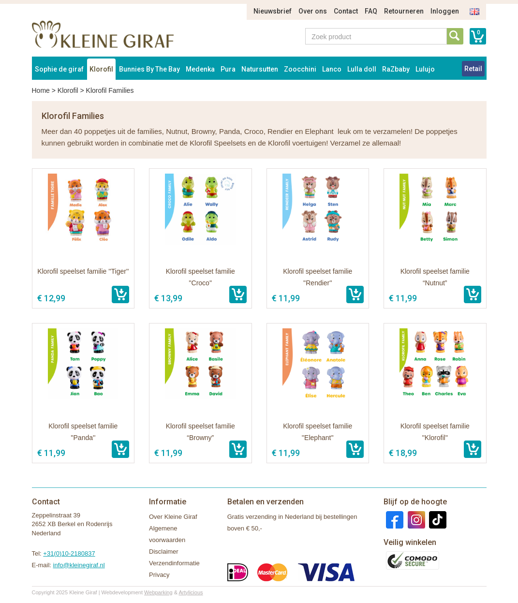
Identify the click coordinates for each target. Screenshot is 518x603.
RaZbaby (396, 69)
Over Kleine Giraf (173, 516)
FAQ (371, 11)
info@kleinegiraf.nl (79, 565)
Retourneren (404, 11)
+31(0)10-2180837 (69, 553)
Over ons (312, 11)
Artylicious (190, 592)
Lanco (331, 69)
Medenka (200, 69)
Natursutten (259, 69)
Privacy (159, 574)
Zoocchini (300, 69)
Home (41, 90)
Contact (346, 11)
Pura (228, 69)
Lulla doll (361, 69)
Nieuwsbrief (272, 11)
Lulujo (425, 69)
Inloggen (444, 11)
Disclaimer (163, 551)
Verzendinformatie (174, 563)
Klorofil (101, 69)
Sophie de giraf (59, 69)
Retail (473, 69)
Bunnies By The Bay (149, 69)
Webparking (158, 592)
